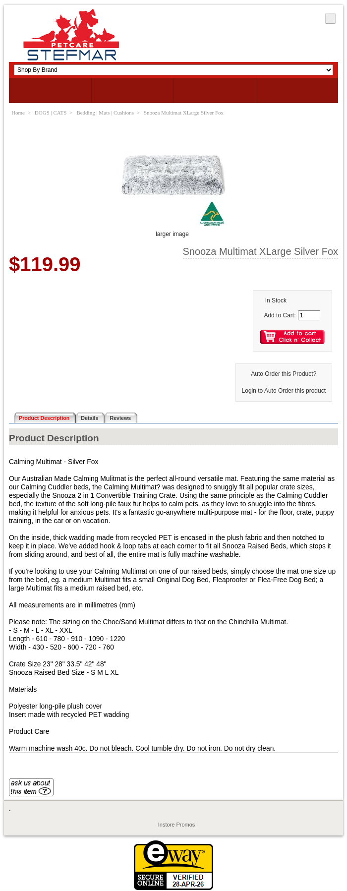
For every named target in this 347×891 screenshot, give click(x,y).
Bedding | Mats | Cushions (105, 113)
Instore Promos (176, 825)
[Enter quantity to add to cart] (309, 315)
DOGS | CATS (51, 113)
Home (18, 113)
